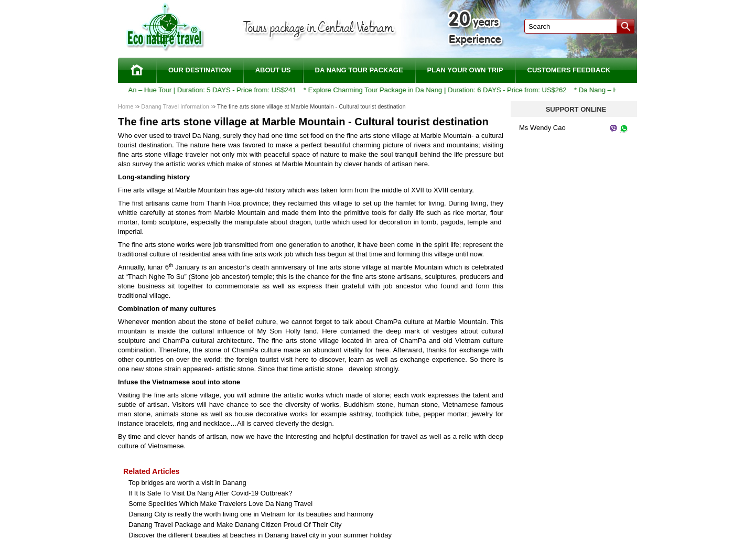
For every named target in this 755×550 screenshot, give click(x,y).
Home (125, 106)
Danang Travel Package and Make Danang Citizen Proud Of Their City (235, 525)
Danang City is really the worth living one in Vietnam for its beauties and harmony (250, 514)
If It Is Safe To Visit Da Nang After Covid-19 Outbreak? (210, 493)
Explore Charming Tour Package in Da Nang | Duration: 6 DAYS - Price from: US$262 (440, 90)
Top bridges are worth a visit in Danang (187, 483)
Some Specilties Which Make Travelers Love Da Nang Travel (220, 504)
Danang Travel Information (175, 106)
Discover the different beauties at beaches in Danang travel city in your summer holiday (260, 535)
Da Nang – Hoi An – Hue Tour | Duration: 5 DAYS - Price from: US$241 (192, 90)
